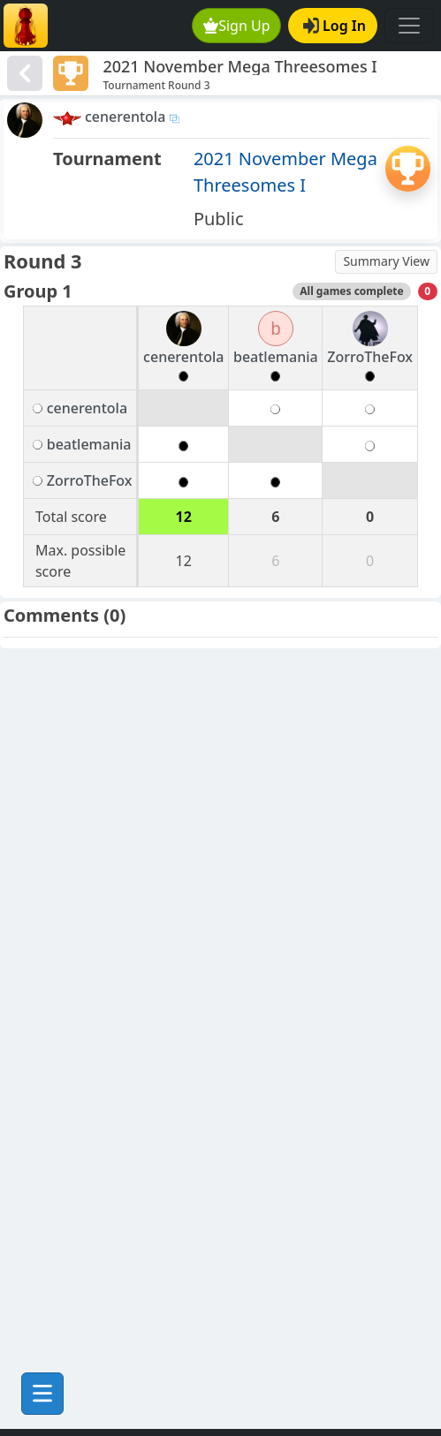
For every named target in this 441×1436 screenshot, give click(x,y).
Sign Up (236, 25)
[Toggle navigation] (409, 25)
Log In (334, 25)
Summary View (386, 261)
